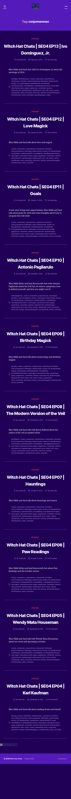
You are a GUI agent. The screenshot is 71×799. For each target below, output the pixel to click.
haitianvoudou (54, 91)
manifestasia (46, 93)
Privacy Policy (30, 794)
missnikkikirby (29, 95)
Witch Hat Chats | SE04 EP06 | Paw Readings (35, 577)
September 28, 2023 (36, 665)
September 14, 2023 (36, 735)
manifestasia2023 (17, 95)
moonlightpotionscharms (43, 95)
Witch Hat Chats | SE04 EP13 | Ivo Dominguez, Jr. (35, 55)
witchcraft (36, 102)
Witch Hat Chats (16, 794)
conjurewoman (50, 89)
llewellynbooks (36, 93)
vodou (52, 100)
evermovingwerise (34, 91)
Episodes (35, 41)
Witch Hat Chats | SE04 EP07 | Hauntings (35, 510)
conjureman (40, 89)
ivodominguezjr (25, 93)
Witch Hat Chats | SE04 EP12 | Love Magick (35, 131)
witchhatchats (16, 104)
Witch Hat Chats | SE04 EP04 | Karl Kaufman (35, 725)
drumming (24, 754)
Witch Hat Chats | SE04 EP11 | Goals (35, 199)
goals (35, 233)
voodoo (57, 100)
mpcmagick (56, 95)
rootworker (43, 97)
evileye (35, 313)
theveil (27, 399)
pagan (27, 97)
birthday (14, 388)
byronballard (15, 467)
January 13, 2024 (36, 209)
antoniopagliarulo (17, 311)
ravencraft (21, 69)
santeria (50, 97)
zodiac (48, 104)
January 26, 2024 (36, 142)
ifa (18, 93)
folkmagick (45, 91)
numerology (56, 395)
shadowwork (37, 100)
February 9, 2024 (36, 69)
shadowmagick (27, 100)
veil (47, 100)
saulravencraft (16, 100)
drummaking (15, 754)
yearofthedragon (40, 104)
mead (55, 756)
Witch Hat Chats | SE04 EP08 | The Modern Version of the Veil (35, 434)
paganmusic (34, 97)
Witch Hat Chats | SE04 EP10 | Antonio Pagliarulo (35, 275)
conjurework (15, 91)
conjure (32, 89)
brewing (14, 751)
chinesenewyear (23, 89)
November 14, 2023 (36, 448)
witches (43, 102)
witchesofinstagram (53, 102)
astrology (14, 89)
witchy (24, 104)
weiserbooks (15, 102)
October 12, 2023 (36, 588)
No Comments (52, 69)
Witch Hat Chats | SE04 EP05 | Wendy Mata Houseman (35, 651)
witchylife (30, 104)
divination (24, 91)
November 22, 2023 (36, 369)
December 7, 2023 (36, 289)
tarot (44, 100)
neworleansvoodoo (17, 97)
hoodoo (14, 93)
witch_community (27, 102)
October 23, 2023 (36, 521)
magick (24, 392)
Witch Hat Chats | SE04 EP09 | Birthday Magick (35, 355)
